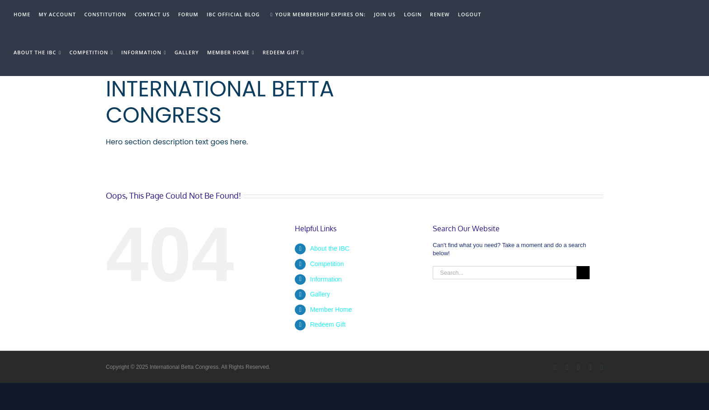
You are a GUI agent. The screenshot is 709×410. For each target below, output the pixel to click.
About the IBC (330, 248)
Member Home (331, 309)
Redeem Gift (328, 324)
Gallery (320, 294)
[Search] (583, 272)
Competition (327, 263)
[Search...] (505, 272)
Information (326, 279)
